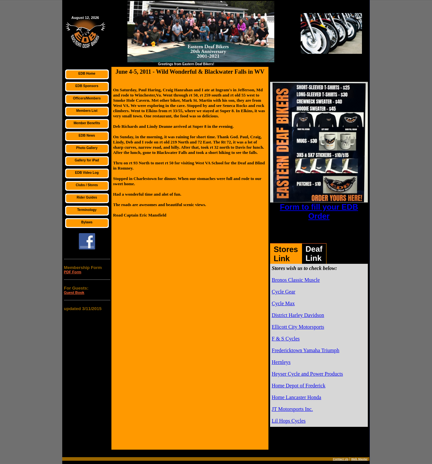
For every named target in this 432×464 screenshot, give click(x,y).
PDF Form (72, 272)
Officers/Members (87, 98)
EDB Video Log (87, 172)
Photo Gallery (87, 148)
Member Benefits (87, 123)
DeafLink (314, 253)
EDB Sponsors (86, 86)
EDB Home (86, 73)
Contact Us (341, 459)
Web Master (359, 459)
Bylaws (87, 222)
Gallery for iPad (87, 160)
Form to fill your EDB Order (319, 211)
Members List (86, 110)
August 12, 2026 (85, 18)
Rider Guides (87, 197)
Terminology (87, 210)
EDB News (87, 135)
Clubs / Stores (87, 185)
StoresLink (286, 254)
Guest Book (74, 292)
